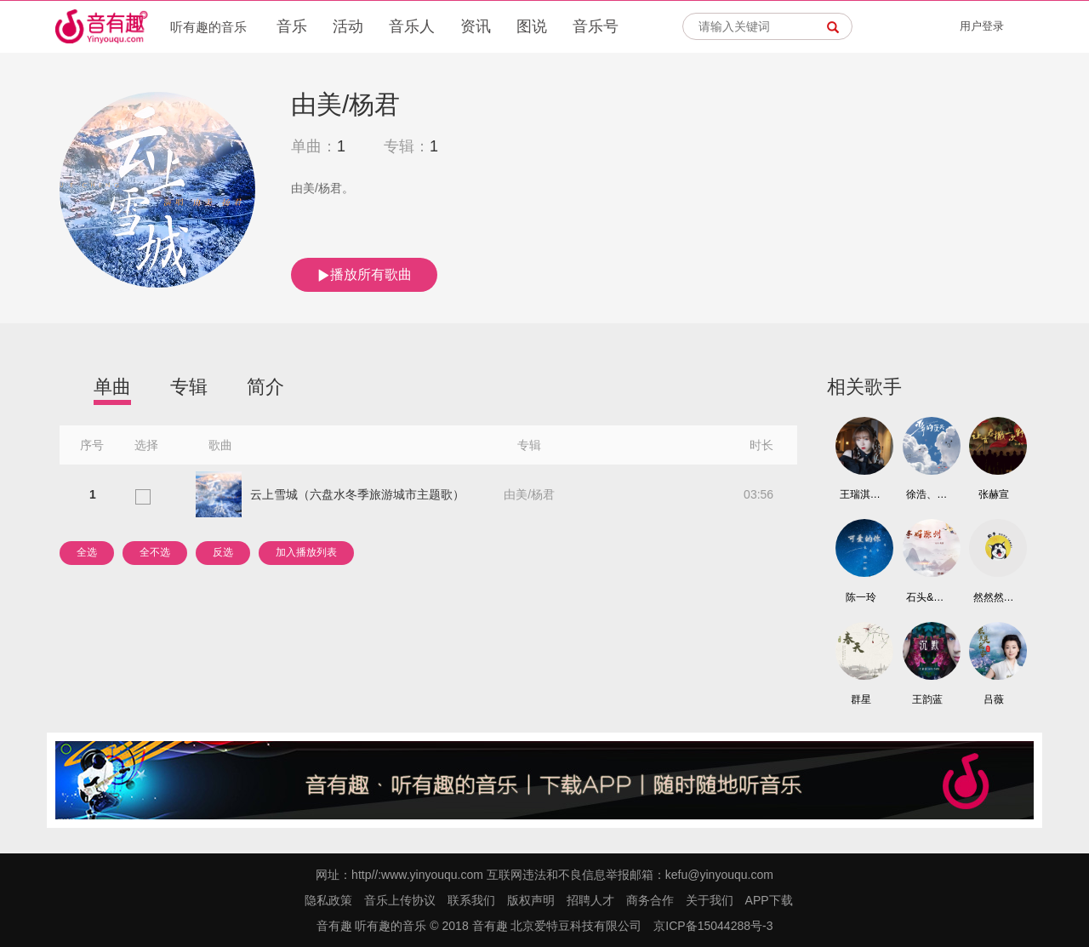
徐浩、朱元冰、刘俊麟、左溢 (927, 494)
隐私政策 (328, 900)
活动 (348, 26)
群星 (861, 699)
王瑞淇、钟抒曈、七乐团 (861, 494)
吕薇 (994, 699)
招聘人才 (590, 900)
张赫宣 (993, 494)
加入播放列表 (306, 552)
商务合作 (650, 900)
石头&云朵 (927, 597)
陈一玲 (861, 597)
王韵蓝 (927, 699)
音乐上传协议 (400, 900)
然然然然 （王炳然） (994, 597)
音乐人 (412, 26)
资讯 (475, 26)
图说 (531, 26)
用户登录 (982, 26)
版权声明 (531, 900)
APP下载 (769, 900)
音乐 (292, 26)
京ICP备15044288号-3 (713, 926)
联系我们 (471, 900)
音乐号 (596, 26)
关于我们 (709, 900)
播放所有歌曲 (364, 274)
